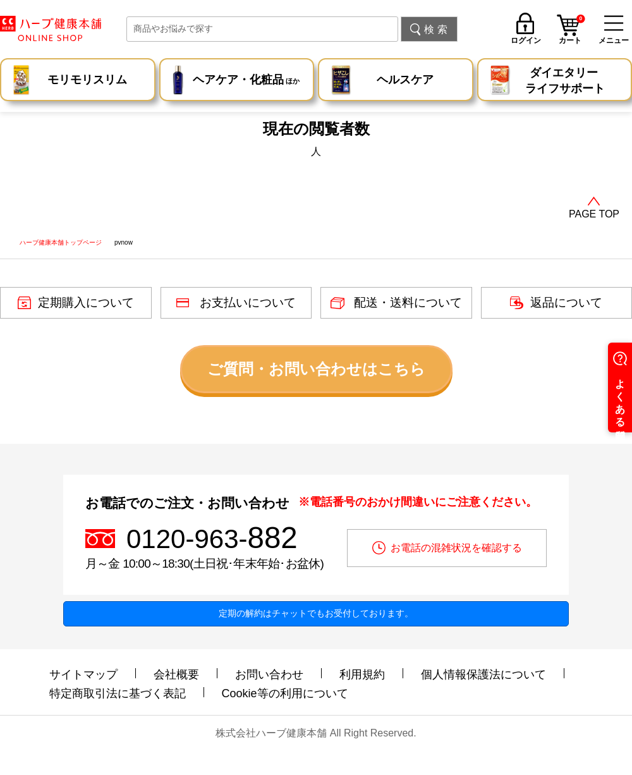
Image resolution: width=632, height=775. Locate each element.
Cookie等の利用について (285, 693)
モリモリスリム (87, 79)
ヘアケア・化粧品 (246, 81)
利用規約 (362, 674)
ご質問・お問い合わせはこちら (316, 368)
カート (572, 31)
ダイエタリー (565, 81)
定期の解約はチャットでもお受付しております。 (316, 613)
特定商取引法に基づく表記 (117, 693)
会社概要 (176, 674)
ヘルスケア (405, 79)
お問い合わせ (269, 674)
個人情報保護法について (483, 674)
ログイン (526, 40)
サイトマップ (83, 674)
